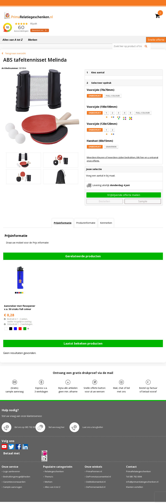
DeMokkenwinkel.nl (96, 481)
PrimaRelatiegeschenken (138, 471)
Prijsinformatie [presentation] (62, 222)
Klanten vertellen (134, 487)
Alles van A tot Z (12, 39)
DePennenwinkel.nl (95, 487)
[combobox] (128, 46)
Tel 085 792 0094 (134, 476)
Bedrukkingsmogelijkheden (16, 476)
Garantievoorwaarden (14, 481)
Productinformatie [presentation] (85, 222)
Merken (32, 39)
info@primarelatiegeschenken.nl (142, 481)
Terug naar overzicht (15, 53)
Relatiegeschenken (54, 471)
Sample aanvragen (12, 487)
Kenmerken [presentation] (106, 222)
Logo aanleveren (11, 471)
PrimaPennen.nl (94, 471)
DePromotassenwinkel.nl (98, 476)
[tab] (62, 223)
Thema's (49, 476)
